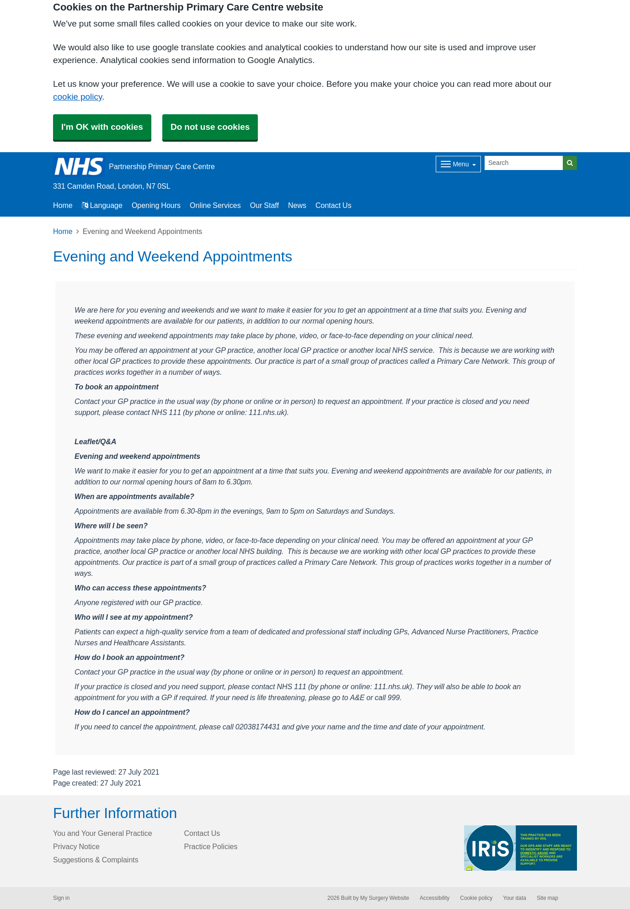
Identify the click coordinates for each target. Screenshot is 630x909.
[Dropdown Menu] (458, 164)
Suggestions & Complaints (96, 859)
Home (63, 231)
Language (102, 205)
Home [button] (63, 205)
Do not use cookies (210, 126)
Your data (514, 898)
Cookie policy (476, 898)
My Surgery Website (384, 898)
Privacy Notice (76, 846)
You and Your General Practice (102, 833)
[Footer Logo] (520, 848)
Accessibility (434, 898)
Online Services (215, 205)
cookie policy (77, 96)
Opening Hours (156, 205)
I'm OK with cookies (102, 126)
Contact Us (333, 205)
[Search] (524, 163)
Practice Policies (211, 846)
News (297, 205)
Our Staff (264, 205)
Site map (547, 898)
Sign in (61, 898)
